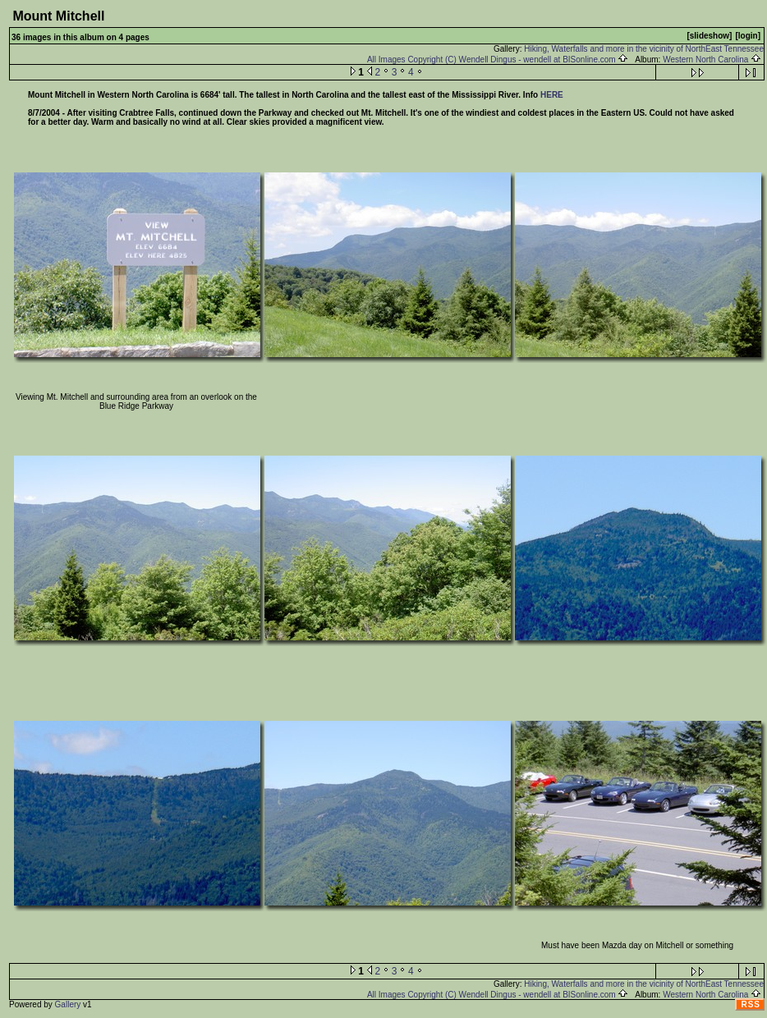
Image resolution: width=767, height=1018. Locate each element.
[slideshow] (709, 35)
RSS (750, 1004)
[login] (747, 35)
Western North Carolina (712, 59)
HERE (551, 94)
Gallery (68, 1004)
